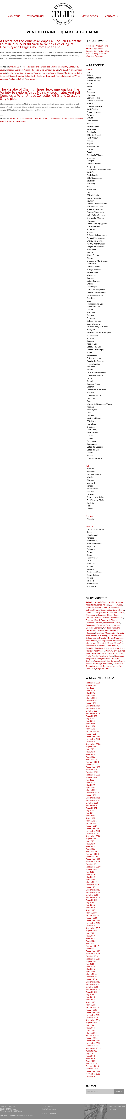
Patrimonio (91, 441)
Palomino (90, 648)
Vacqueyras (92, 409)
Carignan (113, 612)
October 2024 (92, 711)
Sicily (89, 505)
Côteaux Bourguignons (97, 223)
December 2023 (93, 736)
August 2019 (91, 869)
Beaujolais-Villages (95, 155)
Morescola (117, 640)
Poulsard (119, 653)
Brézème (91, 427)
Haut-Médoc (92, 120)
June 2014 (90, 1027)
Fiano (103, 620)
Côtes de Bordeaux (95, 106)
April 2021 (90, 818)
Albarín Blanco (101, 602)
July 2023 (90, 749)
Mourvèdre (119, 643)
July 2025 (90, 688)
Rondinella (103, 656)
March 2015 (91, 1004)
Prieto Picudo (92, 656)
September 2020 (93, 836)
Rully (89, 186)
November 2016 (93, 953)
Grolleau (107, 627)
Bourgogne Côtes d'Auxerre (99, 169)
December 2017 (93, 920)
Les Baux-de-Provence (96, 372)
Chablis (90, 283)
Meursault (91, 263)
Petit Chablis (92, 175)
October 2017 (92, 925)
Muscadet (25, 66)
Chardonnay (91, 615)
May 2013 (90, 1058)
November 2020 (93, 831)
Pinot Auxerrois (112, 650)
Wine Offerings (35, 16)
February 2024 (92, 731)
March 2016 (91, 974)
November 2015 (93, 984)
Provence (91, 366)
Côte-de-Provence (95, 375)
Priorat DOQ (92, 540)
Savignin (115, 658)
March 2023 (91, 759)
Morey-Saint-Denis (95, 206)
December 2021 (93, 797)
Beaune (90, 252)
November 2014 (93, 1015)
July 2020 (90, 841)
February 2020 (92, 854)
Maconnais (110, 633)
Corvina (105, 617)
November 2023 (93, 739)
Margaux (91, 95)
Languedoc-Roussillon (96, 292)
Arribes (90, 566)
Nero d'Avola (112, 645)
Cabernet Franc (92, 610)
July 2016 (90, 964)
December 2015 (93, 981)
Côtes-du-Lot (92, 449)
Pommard (91, 229)
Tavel (89, 401)
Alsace (89, 455)
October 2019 (92, 864)
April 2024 (90, 726)
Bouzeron (91, 180)
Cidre (89, 89)
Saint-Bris (91, 172)
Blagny (90, 258)
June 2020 (90, 843)
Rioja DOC (91, 546)
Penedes (90, 537)
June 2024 (90, 721)
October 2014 (92, 1017)
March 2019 (91, 882)
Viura (107, 668)
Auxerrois (90, 607)
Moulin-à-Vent (93, 146)
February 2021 (92, 823)
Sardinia (90, 503)
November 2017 (93, 923)
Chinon (12, 76)
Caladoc (89, 612)
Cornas (90, 435)
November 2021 (93, 800)
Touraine (10, 69)
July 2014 (90, 1025)
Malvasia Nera (92, 635)
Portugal (89, 516)
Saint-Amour (92, 137)
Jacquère (116, 627)
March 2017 (91, 943)
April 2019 (90, 879)
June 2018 (90, 905)
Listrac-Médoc (93, 97)
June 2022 (90, 782)
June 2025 (90, 690)
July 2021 (90, 810)
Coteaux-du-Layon (41, 118)
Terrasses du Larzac (95, 295)
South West (92, 444)
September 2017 (93, 928)
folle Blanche (112, 620)
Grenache (98, 627)
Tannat (89, 663)
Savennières (45, 66)
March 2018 (91, 912)
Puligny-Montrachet (96, 243)
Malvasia (120, 633)
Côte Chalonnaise (94, 178)
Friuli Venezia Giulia (95, 500)
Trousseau (107, 666)
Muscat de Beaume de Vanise (99, 404)
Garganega (90, 625)
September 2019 (93, 866)
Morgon (90, 160)
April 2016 (90, 971)
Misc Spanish (92, 535)
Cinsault (89, 617)
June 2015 (90, 997)
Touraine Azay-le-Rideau (52, 73)
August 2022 (91, 777)
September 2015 (93, 989)
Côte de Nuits (93, 195)
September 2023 (93, 744)
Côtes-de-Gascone (95, 447)
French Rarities (93, 364)
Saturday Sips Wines (71, 76)
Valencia (90, 580)
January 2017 (91, 948)
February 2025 (92, 700)
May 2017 (90, 938)
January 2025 (91, 703)
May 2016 (90, 969)
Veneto (90, 485)
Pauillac (90, 123)
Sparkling (105, 661)
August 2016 (91, 961)
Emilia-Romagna (94, 474)
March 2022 (91, 790)
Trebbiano (118, 663)
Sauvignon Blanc (104, 658)
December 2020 (93, 828)
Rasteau (90, 407)
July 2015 (90, 994)
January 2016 (91, 979)
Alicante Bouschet (94, 604)
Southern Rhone (93, 384)
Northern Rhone (94, 418)
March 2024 (91, 728)
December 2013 (93, 1040)
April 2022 (90, 787)
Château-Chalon (94, 77)
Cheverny (70, 69)
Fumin (117, 622)
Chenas (90, 149)
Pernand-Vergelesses (96, 238)
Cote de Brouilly (94, 163)
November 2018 (93, 892)
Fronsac (90, 103)
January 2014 (91, 1038)
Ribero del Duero (94, 543)
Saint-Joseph (92, 432)
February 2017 (92, 946)
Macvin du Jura (93, 80)
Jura (88, 72)
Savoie (89, 86)
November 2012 (93, 1073)
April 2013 (90, 1061)
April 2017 (90, 941)
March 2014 (91, 1033)
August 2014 (91, 1022)
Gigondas (91, 398)
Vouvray (37, 73)
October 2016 (92, 956)
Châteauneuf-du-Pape (96, 389)
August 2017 (91, 930)
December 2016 (93, 951)
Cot (121, 617)
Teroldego (97, 663)
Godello (89, 627)
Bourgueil (4, 76)
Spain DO (90, 526)
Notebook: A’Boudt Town (97, 45)
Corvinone (114, 617)
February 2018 (92, 915)
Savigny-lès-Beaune (95, 246)
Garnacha (100, 625)
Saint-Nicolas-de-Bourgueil (43, 76)
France (59, 76)
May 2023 (90, 754)
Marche (90, 477)
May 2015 (90, 999)
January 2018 (91, 918)
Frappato (90, 622)
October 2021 (92, 803)
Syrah (121, 661)
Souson (97, 661)
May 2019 (90, 877)
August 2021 (91, 808)
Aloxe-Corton (93, 255)
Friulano (98, 622)
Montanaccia (91, 640)
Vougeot (90, 200)
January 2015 (91, 1010)
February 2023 (92, 762)
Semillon (89, 661)
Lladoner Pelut (103, 630)
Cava (89, 560)
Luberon (90, 386)
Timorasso (107, 663)
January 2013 (91, 1068)
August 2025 (91, 685)
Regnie (90, 143)
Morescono (91, 643)
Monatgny (91, 189)
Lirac (89, 412)
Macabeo (90, 633)
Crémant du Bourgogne (97, 235)
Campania (91, 494)
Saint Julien (91, 129)
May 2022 (90, 785)
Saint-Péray (92, 429)
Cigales (90, 552)
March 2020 (91, 851)
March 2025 (91, 698)
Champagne (92, 286)
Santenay (91, 278)
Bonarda (115, 607)
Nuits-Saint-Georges (96, 215)
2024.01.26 (14, 118)
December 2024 (93, 705)
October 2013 (92, 1045)
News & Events (90, 16)
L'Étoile (90, 75)
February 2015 (92, 1007)
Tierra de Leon (93, 575)
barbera (98, 607)
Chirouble (91, 158)
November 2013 (93, 1043)
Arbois (90, 83)
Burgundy (91, 166)
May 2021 (90, 815)
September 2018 (93, 897)
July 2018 (90, 902)
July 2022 (90, 780)
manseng (103, 635)
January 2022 (91, 795)
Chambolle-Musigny (96, 218)
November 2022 (93, 769)
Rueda (89, 532)
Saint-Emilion (92, 109)
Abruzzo (90, 480)
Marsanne (112, 635)
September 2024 (93, 713)
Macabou (99, 633)
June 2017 (90, 935)
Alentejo (90, 519)
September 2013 (93, 1048)
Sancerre (35, 66)
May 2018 (90, 907)
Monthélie (91, 249)
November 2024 (93, 708)
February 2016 (92, 976)
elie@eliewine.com (48, 1109)
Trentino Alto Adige (95, 497)
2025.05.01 (14, 66)
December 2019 (93, 859)
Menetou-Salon (23, 76)
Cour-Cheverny (26, 73)
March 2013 (91, 1063)
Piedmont (91, 471)
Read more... (30, 79)
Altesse (106, 604)
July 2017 (90, 933)
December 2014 (93, 1012)
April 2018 (90, 910)
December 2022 (93, 767)
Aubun (119, 604)
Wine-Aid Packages (8, 79)
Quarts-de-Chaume (22, 69)
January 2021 (91, 826)
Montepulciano (105, 640)
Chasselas (101, 615)
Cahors (90, 452)
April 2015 (90, 1002)
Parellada (99, 648)
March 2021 (91, 820)
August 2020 (91, 838)
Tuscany (90, 491)
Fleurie (90, 152)
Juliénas (90, 140)
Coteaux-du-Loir (52, 69)
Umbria (90, 508)
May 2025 (90, 693)
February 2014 (92, 1035)
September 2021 (93, 805)
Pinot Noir (109, 653)
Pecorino (108, 648)
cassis (89, 378)
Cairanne (90, 415)
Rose (111, 656)
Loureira (114, 630)
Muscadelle (91, 645)
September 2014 (93, 1020)
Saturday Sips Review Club (97, 51)
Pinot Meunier (98, 653)
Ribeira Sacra (92, 583)
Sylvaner (114, 661)
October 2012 (92, 1076)
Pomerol (90, 115)
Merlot (110, 638)
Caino (121, 610)
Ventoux (90, 392)
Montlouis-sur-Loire (73, 73)
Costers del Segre (94, 572)
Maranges (91, 275)
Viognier (100, 668)
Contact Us (111, 16)
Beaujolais (91, 132)
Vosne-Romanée (94, 198)
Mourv (110, 643)
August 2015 (91, 992)
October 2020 (92, 833)
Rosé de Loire (38, 69)
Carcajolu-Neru (101, 612)
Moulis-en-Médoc (95, 100)
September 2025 (93, 682)
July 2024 (90, 718)
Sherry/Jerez (92, 557)
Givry (89, 192)
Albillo (112, 602)
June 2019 (90, 874)
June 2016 (90, 966)
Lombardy (91, 483)
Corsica (90, 438)
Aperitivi (90, 468)
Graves (90, 117)
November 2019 (93, 861)
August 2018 (91, 900)
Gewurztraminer (113, 625)
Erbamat (89, 620)
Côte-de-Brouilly (94, 135)
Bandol (90, 381)
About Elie (14, 16)
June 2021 (90, 813)
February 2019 (92, 884)
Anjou (62, 69)
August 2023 (91, 746)
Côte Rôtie (91, 421)
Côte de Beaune (93, 226)
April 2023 (90, 757)
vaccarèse (117, 666)
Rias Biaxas (92, 586)
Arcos (113, 604)
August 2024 (91, 716)
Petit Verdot (99, 650)
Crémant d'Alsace (94, 458)
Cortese (97, 617)
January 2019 (91, 887)
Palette (90, 369)
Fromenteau (108, 622)
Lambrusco (91, 630)
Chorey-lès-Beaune (95, 240)
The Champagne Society (96, 53)
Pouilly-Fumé (13, 73)
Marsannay (91, 221)
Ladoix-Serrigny (94, 281)
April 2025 (90, 695)
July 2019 (90, 872)
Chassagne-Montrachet (97, 261)
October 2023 (92, 741)
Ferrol (97, 620)
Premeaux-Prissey (95, 209)
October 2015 (92, 987)
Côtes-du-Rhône (94, 395)
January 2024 (91, 734)
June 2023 (90, 751)
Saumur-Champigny (59, 66)
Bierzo (89, 555)
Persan (116, 648)
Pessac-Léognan (94, 112)
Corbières (91, 298)
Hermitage (91, 424)
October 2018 (92, 895)
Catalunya (91, 549)
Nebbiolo (101, 645)
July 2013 (90, 1053)
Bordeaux (91, 92)
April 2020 (90, 849)
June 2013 (90, 1056)
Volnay (90, 232)
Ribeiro (90, 577)
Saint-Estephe (93, 126)
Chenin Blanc (112, 615)
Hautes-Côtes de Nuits (97, 203)
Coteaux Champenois (96, 289)
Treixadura (90, 666)
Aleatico (119, 602)
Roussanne (119, 656)
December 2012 (93, 1071)
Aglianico (90, 602)
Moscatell (101, 643)
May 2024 (90, 723)
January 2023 (91, 764)
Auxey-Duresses (94, 269)
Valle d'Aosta (92, 488)
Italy (88, 466)
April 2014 (90, 1030)
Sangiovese (91, 658)
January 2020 (91, 856)
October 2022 (92, 772)
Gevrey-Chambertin (95, 212)
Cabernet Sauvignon (109, 610)
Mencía (102, 638)
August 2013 (91, 1050)
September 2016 (93, 958)
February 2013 (92, 1066)
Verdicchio (90, 668)
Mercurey (91, 183)
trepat (99, 666)
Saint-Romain (92, 272)
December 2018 (93, 889)
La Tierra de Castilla (95, 529)
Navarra (90, 569)
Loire (20, 79)
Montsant (91, 563)
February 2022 (92, 792)
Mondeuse (118, 638)
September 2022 (93, 774)
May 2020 (90, 846)
